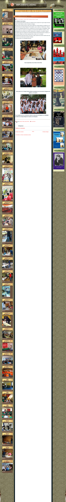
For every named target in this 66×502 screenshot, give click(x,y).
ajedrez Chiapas (22, 121)
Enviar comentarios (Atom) (26, 134)
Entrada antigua (46, 131)
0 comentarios (33, 121)
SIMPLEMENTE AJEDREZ (26, 5)
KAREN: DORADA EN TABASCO (23, 16)
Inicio (33, 131)
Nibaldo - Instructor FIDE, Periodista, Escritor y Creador (7, 19)
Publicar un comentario (20, 128)
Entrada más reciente (20, 131)
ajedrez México (27, 121)
